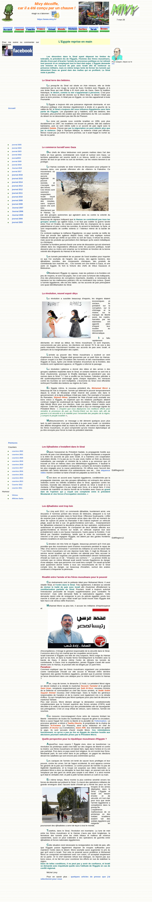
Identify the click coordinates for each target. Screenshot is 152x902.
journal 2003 (17, 222)
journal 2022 (16, 155)
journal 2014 (17, 182)
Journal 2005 (17, 215)
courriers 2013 (17, 481)
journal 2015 (17, 179)
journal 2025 (16, 145)
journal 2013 (17, 186)
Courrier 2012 (17, 485)
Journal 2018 (17, 168)
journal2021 (16, 158)
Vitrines (15, 495)
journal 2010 (17, 197)
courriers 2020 (17, 458)
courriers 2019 (17, 461)
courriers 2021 (17, 454)
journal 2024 (16, 148)
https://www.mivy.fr (46, 19)
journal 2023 (16, 151)
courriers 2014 (17, 478)
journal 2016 (17, 175)
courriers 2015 (17, 474)
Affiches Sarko (17, 498)
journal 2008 (17, 204)
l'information (100, 721)
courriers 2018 (17, 464)
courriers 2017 (17, 468)
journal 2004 (17, 219)
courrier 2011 (17, 488)
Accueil (11, 108)
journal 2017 (16, 171)
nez (113, 63)
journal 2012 (17, 189)
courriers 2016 (17, 471)
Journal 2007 (17, 208)
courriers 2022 (17, 451)
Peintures (12, 443)
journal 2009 (17, 200)
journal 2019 (16, 165)
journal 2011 (17, 193)
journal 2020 (16, 161)
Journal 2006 (17, 211)
